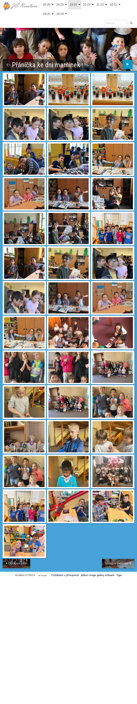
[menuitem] (48, 4)
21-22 (100, 4)
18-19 (60, 13)
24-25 (60, 4)
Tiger (119, 575)
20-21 (113, 4)
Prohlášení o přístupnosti (65, 575)
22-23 (86, 4)
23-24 (73, 4)
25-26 (46, 4)
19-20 (46, 13)
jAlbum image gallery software (97, 575)
